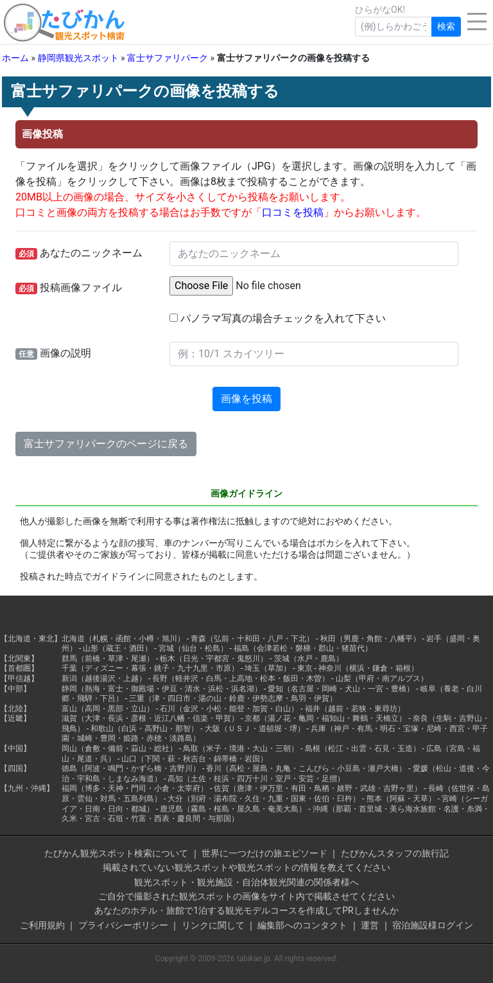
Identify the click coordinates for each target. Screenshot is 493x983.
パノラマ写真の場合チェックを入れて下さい (277, 318)
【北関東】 (19, 658)
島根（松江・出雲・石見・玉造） (362, 748)
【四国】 (15, 768)
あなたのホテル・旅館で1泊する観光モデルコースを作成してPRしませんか (246, 910)
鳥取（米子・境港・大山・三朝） (240, 748)
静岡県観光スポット (78, 58)
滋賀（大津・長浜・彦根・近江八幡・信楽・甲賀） (150, 718)
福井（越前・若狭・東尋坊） (355, 708)
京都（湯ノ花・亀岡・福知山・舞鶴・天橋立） (325, 718)
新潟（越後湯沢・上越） (104, 678)
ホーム (15, 58)
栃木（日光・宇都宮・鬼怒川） (214, 658)
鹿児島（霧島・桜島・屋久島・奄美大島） (233, 808)
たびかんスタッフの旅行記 (395, 853)
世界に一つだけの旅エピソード (264, 853)
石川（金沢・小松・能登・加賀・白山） (229, 708)
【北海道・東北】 (31, 638)
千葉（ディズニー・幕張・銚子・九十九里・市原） (150, 668)
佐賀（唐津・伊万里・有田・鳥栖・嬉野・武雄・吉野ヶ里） (318, 788)
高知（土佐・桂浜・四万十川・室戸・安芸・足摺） (256, 778)
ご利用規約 (42, 925)
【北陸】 (15, 708)
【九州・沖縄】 (27, 788)
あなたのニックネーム (79, 253)
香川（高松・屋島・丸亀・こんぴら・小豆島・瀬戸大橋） (306, 768)
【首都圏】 (19, 668)
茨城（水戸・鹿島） (308, 658)
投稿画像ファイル (68, 287)
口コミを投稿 (293, 212)
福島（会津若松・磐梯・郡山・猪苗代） (303, 648)
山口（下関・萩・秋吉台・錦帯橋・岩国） (194, 758)
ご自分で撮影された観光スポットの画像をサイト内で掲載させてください (246, 896)
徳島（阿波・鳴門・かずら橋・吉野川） (131, 768)
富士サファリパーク (167, 58)
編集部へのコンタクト (302, 925)
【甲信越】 (19, 678)
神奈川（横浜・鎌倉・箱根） (368, 668)
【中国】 (15, 748)
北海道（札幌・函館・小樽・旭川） (123, 638)
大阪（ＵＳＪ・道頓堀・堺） (255, 728)
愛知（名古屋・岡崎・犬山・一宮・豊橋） (341, 688)
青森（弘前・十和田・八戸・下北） (252, 638)
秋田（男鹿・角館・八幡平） (370, 638)
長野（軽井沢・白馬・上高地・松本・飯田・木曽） (240, 678)
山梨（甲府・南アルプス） (382, 678)
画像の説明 (53, 353)
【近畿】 (15, 718)
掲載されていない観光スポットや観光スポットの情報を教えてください (246, 867)
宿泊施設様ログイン (432, 925)
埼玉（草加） (268, 668)
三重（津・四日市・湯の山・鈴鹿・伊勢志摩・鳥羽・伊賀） (233, 698)
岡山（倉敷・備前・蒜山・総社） (119, 748)
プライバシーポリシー (123, 925)
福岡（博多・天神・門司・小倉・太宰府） (135, 788)
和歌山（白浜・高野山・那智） (144, 728)
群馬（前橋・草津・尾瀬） (108, 658)
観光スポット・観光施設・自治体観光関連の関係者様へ (246, 882)
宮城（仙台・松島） (193, 648)
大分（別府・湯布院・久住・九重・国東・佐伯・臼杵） (264, 798)
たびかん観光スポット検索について (116, 853)
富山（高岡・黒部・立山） (108, 708)
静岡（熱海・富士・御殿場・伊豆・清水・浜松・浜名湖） (162, 688)
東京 (305, 668)
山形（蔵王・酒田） (117, 648)
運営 (370, 925)
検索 (446, 26)
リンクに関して (213, 925)
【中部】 (15, 688)
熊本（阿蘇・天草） (401, 798)
